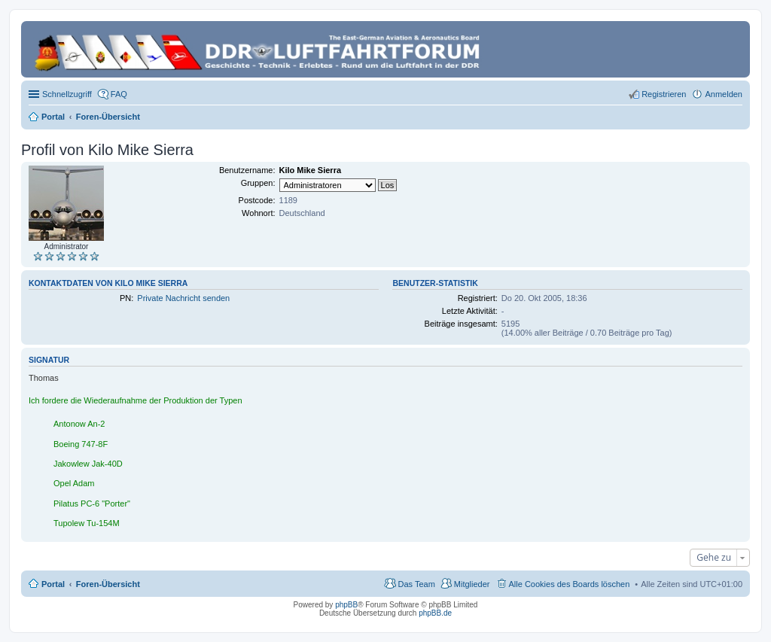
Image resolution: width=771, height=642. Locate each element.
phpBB (346, 605)
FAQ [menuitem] (119, 94)
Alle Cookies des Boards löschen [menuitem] (569, 584)
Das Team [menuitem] (416, 584)
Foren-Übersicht (108, 584)
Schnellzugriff (67, 94)
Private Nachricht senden (183, 298)
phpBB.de (435, 613)
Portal (53, 116)
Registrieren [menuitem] (663, 94)
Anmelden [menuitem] (723, 94)
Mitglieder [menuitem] (472, 584)
